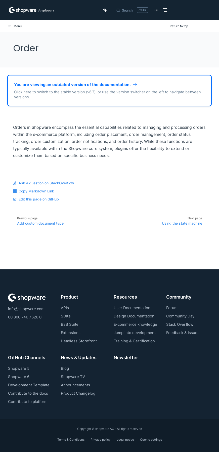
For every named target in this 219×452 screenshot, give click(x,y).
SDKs (66, 316)
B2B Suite (69, 324)
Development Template (29, 385)
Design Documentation (134, 316)
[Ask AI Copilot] (105, 10)
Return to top (179, 26)
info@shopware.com (26, 308)
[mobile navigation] (165, 10)
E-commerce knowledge (135, 324)
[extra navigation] (156, 10)
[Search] (132, 10)
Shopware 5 (18, 368)
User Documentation (132, 307)
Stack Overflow (179, 324)
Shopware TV (73, 376)
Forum (172, 307)
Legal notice (125, 439)
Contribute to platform (28, 401)
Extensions (70, 332)
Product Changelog (78, 393)
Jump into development (135, 332)
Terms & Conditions (70, 439)
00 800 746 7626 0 (24, 317)
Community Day (180, 316)
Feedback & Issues (182, 332)
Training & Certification (134, 341)
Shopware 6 (18, 376)
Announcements (75, 385)
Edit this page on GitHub (36, 199)
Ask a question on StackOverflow (43, 183)
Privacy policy (101, 439)
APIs (65, 307)
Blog (65, 368)
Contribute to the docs (28, 393)
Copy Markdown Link (33, 191)
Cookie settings (151, 439)
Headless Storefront (79, 341)
